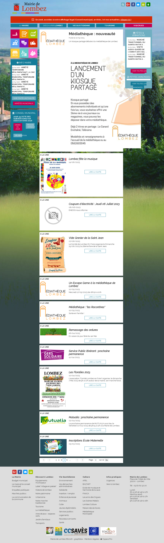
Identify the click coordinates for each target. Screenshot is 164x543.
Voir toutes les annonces (139, 85)
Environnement (66, 480)
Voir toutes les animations (139, 73)
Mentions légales (92, 539)
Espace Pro (106, 539)
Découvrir (53, 25)
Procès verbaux (31, 126)
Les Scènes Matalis (91, 501)
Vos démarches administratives (65, 485)
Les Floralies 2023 (79, 372)
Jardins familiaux (43, 519)
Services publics (66, 512)
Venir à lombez (112, 484)
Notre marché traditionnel (42, 502)
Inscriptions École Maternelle (86, 440)
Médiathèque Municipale (88, 513)
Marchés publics (19, 493)
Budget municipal (20, 480)
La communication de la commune (21, 498)
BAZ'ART (86, 484)
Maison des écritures (91, 508)
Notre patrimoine (43, 493)
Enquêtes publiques (20, 490)
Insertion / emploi (67, 493)
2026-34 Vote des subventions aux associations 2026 (22, 119)
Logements (64, 515)
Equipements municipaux (41, 481)
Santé (61, 522)
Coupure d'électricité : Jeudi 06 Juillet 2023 (94, 204)
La (24, 25)
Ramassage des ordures (83, 329)
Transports (40, 523)
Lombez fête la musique (83, 158)
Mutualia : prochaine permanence (89, 417)
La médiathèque (43, 510)
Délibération (21, 135)
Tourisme (39, 506)
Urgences (110, 480)
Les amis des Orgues (91, 497)
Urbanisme (40, 497)
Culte (61, 504)
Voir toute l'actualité (24, 98)
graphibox (78, 539)
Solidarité (63, 490)
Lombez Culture (90, 504)
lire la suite (95, 172)
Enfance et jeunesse (67, 497)
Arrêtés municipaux (24, 103)
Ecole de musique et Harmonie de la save (91, 489)
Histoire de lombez (44, 490)
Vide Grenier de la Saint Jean (86, 237)
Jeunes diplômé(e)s (67, 508)
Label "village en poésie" (46, 486)
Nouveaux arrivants (67, 519)
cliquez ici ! (126, 20)
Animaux (63, 501)
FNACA (86, 493)
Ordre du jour (18, 127)
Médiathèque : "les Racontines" (87, 307)
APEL (85, 480)
